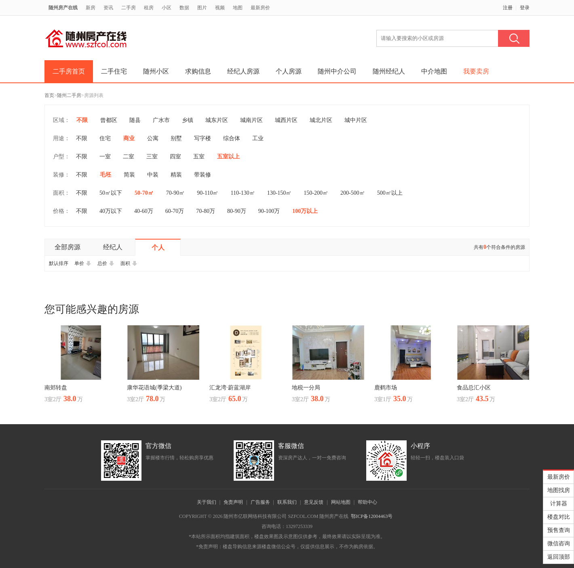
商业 (129, 138)
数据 (184, 8)
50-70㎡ (144, 193)
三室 (152, 157)
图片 (202, 8)
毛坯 (105, 175)
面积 (128, 263)
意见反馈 (313, 502)
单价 (82, 263)
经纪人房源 (243, 71)
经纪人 (112, 247)
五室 (199, 157)
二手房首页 (69, 71)
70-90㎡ (175, 193)
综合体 (231, 138)
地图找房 (558, 490)
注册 (508, 8)
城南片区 (251, 120)
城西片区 (286, 120)
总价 (105, 263)
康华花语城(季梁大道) (154, 388)
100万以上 (305, 211)
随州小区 (156, 71)
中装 (152, 175)
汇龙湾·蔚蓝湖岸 (230, 388)
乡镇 (187, 120)
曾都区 (108, 120)
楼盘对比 (558, 517)
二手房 (128, 8)
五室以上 (228, 157)
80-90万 (236, 211)
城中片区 (355, 120)
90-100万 (269, 211)
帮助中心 (367, 502)
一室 (105, 157)
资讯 (108, 8)
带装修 (202, 175)
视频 (220, 8)
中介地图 (434, 71)
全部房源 (67, 247)
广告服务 (260, 502)
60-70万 (174, 211)
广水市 (161, 120)
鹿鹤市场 (385, 388)
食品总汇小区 (474, 388)
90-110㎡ (207, 193)
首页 (49, 95)
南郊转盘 (55, 388)
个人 (158, 247)
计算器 (558, 504)
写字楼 (202, 138)
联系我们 (287, 502)
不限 (82, 120)
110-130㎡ (243, 193)
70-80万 (205, 211)
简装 (129, 175)
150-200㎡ (316, 193)
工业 (258, 138)
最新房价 (260, 8)
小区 (166, 8)
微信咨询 (558, 544)
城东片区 (216, 120)
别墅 (176, 138)
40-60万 (143, 211)
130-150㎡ (279, 193)
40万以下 (110, 211)
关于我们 (206, 502)
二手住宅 (114, 71)
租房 (149, 8)
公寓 (152, 138)
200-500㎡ (352, 193)
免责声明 (233, 502)
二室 (128, 157)
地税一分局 (306, 388)
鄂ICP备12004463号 (372, 516)
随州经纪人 (389, 71)
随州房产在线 (63, 8)
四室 (175, 157)
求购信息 (198, 71)
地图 (238, 8)
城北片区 (321, 120)
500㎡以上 (390, 193)
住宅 (105, 138)
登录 (525, 8)
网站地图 (340, 502)
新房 (90, 8)
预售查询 (558, 530)
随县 (135, 120)
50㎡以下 (110, 193)
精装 (176, 175)
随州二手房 (69, 95)
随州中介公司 (337, 71)
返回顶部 (558, 557)
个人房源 (289, 71)
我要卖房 (476, 71)
